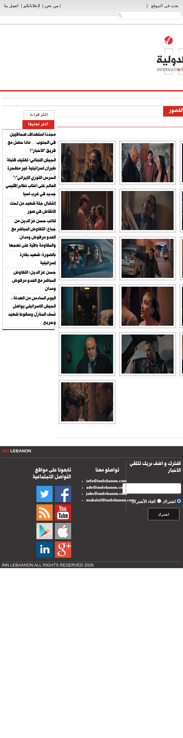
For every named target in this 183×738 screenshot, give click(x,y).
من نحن (52, 5)
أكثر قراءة (39, 115)
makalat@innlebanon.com (110, 501)
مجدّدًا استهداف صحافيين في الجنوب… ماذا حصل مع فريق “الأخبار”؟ (31, 143)
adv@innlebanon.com (106, 488)
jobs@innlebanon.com (106, 494)
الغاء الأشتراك (143, 501)
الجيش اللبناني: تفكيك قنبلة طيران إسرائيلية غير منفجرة (31, 164)
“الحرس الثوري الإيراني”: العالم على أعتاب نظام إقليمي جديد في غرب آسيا (31, 186)
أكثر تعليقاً (38, 125)
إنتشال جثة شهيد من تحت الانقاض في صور (33, 208)
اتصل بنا (11, 5)
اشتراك (169, 501)
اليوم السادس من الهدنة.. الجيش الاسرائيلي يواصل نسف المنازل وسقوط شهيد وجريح (32, 310)
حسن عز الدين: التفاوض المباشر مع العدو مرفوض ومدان (34, 281)
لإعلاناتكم (31, 5)
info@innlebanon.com (106, 481)
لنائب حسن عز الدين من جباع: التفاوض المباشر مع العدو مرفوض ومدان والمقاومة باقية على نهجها (32, 233)
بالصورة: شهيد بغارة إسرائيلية (38, 259)
